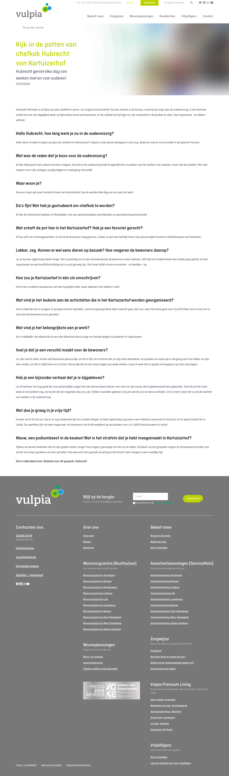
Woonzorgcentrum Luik (95, 599)
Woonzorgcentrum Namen (97, 611)
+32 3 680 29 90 (89, 2)
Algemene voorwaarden (51, 765)
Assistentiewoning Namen (164, 605)
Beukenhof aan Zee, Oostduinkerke (168, 705)
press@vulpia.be (26, 557)
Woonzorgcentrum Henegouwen (100, 587)
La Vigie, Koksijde (159, 723)
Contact (208, 16)
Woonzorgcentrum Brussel (97, 581)
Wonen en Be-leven (160, 536)
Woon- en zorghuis (93, 657)
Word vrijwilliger (159, 547)
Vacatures (149, 2)
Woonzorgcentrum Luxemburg (99, 605)
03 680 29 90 (24, 536)
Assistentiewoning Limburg (164, 587)
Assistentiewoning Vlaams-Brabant (169, 623)
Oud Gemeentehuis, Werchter (165, 711)
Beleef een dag (158, 541)
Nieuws (130, 2)
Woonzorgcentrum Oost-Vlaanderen (102, 617)
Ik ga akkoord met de (154, 503)
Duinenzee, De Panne (161, 729)
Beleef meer (95, 16)
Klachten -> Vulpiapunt (29, 575)
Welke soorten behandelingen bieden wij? (172, 663)
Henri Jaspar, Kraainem (162, 699)
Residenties (167, 16)
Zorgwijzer (117, 16)
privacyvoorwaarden (164, 503)
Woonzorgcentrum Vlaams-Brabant (102, 629)
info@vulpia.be (25, 548)
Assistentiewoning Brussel (164, 581)
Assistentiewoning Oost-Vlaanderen (169, 611)
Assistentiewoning (93, 663)
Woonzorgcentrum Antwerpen (99, 575)
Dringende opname (174, 2)
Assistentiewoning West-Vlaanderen (169, 617)
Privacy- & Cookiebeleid (26, 765)
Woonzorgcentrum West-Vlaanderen (102, 623)
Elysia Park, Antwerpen (162, 717)
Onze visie (88, 536)
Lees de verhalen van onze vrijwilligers (170, 763)
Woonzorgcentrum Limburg (97, 593)
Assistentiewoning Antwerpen (166, 575)
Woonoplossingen (141, 16)
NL (191, 2)
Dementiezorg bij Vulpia (163, 669)
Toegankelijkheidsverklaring (78, 765)
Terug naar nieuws (30, 28)
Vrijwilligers (189, 16)
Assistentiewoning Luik (162, 593)
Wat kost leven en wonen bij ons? (168, 657)
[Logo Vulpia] (34, 11)
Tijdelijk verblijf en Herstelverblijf (100, 669)
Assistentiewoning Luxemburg (166, 599)
